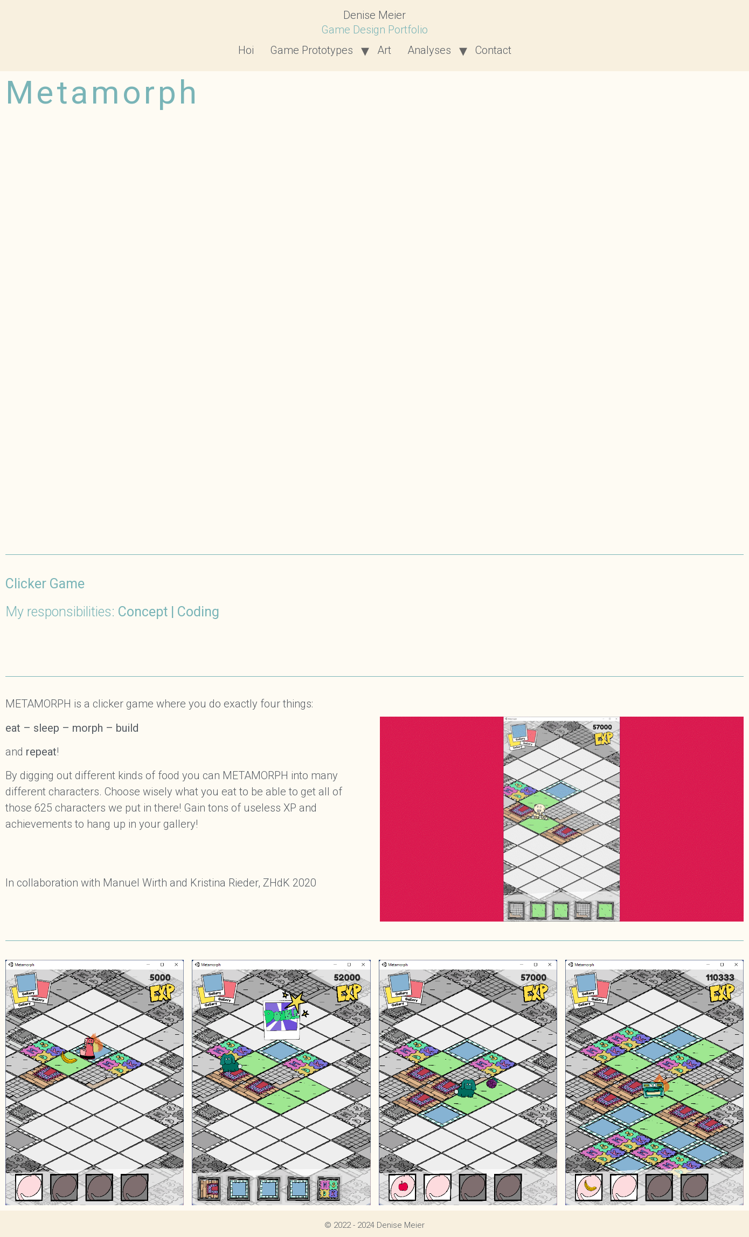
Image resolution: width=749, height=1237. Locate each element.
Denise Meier (374, 15)
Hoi (246, 50)
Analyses (429, 50)
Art (384, 50)
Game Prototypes (311, 50)
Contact (493, 50)
